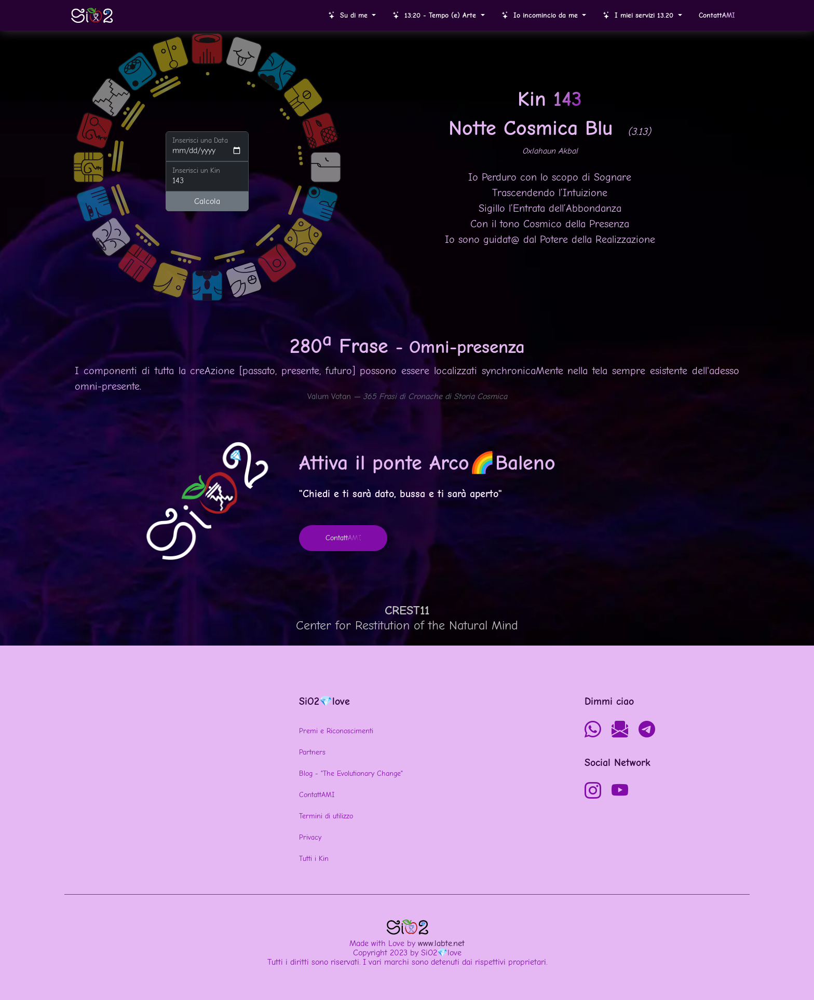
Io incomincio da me (540, 15)
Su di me (349, 15)
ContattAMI (316, 794)
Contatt (717, 15)
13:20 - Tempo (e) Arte (435, 15)
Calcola (207, 201)
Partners (312, 752)
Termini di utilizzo (326, 816)
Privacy (310, 837)
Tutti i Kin (314, 858)
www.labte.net (441, 943)
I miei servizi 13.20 (639, 15)
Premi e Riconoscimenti (336, 731)
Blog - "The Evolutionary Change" (351, 773)
